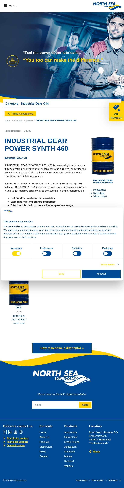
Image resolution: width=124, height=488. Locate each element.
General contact (16, 445)
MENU (12, 6)
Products (18, 120)
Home (7, 120)
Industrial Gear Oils (35, 103)
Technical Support (17, 442)
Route (96, 451)
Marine (29, 120)
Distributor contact (18, 438)
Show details (108, 264)
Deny (61, 274)
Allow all (101, 274)
